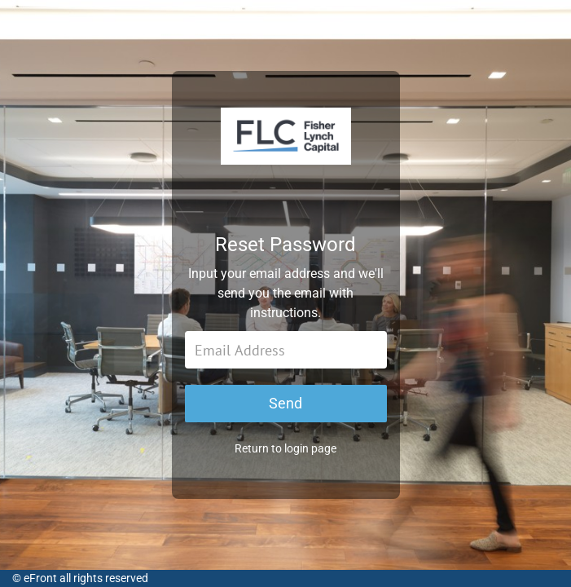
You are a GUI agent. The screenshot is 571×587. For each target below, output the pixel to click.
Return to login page (285, 456)
